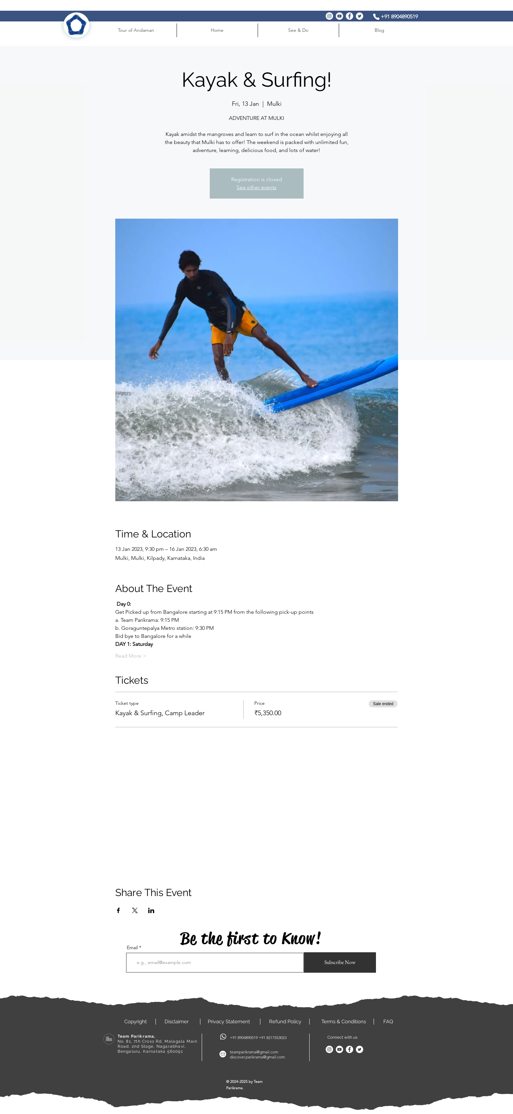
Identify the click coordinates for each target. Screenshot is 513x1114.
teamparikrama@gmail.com (254, 1051)
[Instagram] (329, 16)
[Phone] (376, 16)
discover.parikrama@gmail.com (257, 1056)
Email (132, 947)
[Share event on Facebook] (118, 910)
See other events (256, 187)
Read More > (130, 656)
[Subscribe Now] (340, 962)
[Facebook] (349, 16)
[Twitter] (359, 16)
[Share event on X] (135, 910)
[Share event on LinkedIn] (151, 910)
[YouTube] (339, 16)
